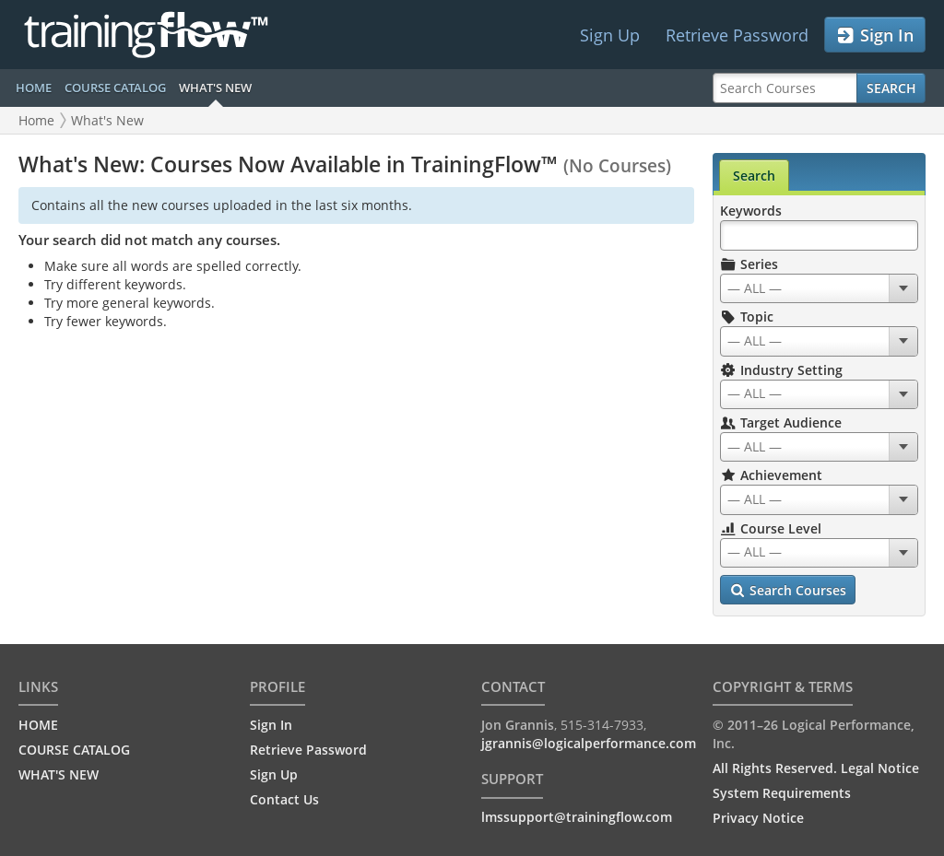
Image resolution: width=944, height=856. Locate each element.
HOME (34, 87)
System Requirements (782, 793)
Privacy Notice (758, 818)
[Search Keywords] (819, 235)
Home (36, 120)
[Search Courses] (785, 88)
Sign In (874, 35)
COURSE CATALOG (115, 87)
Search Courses (787, 590)
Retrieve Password (737, 35)
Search (891, 88)
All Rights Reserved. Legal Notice (816, 768)
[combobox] (819, 288)
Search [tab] (754, 175)
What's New (107, 120)
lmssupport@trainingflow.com (576, 817)
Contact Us (284, 799)
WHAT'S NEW (215, 87)
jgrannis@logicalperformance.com (588, 743)
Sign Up (610, 35)
